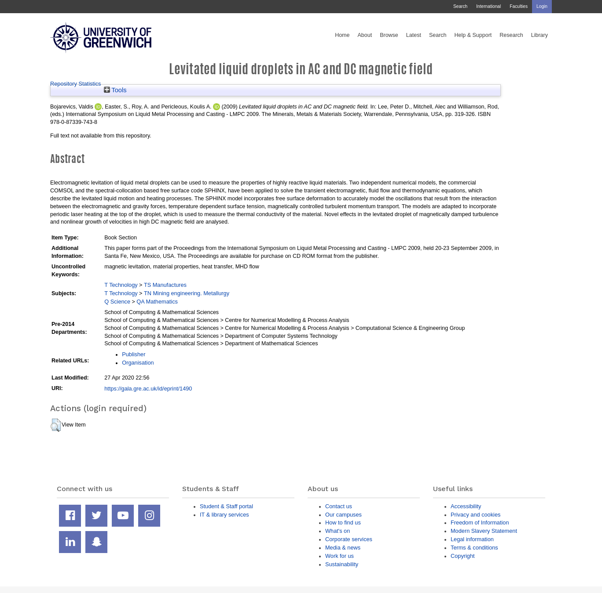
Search (460, 6)
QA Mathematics (157, 301)
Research (511, 35)
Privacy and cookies (475, 514)
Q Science (117, 301)
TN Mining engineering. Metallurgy (186, 293)
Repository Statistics (75, 83)
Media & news (342, 547)
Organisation (138, 362)
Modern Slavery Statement (484, 531)
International (488, 6)
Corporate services (348, 539)
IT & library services (224, 514)
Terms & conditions (474, 547)
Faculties (519, 6)
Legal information (472, 539)
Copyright (463, 556)
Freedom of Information (480, 522)
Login (541, 6)
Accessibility (466, 506)
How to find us (343, 522)
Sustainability (341, 564)
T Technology (120, 285)
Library (539, 35)
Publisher (133, 354)
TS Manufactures (165, 285)
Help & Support (473, 35)
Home (342, 35)
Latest (413, 35)
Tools (115, 90)
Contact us (338, 506)
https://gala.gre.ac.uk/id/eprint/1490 (148, 388)
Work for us (339, 556)
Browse (389, 35)
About (364, 35)
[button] (56, 425)
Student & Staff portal (226, 506)
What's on (337, 531)
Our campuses (343, 514)
